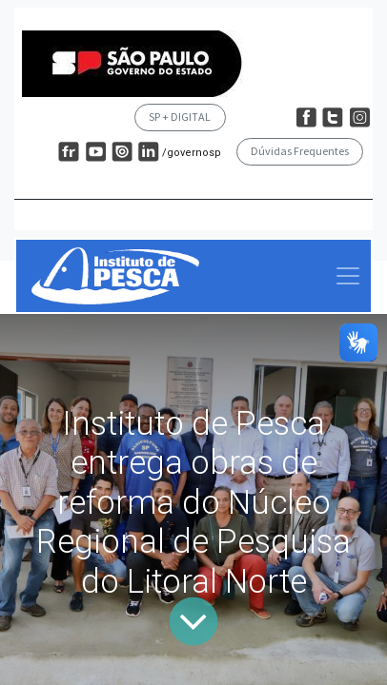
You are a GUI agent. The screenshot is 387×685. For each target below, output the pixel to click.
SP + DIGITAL (180, 116)
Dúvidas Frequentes (300, 151)
